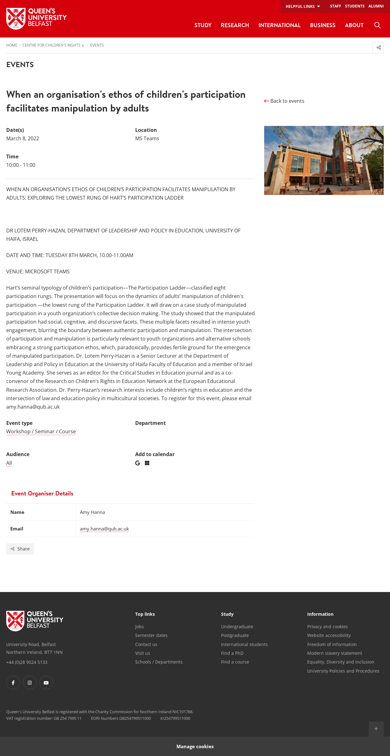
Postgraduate (235, 635)
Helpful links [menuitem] (300, 6)
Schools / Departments (159, 662)
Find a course (235, 662)
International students (244, 644)
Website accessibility (329, 635)
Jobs (139, 626)
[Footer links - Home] (34, 621)
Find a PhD (232, 653)
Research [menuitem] (235, 25)
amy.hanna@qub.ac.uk (104, 528)
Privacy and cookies (327, 626)
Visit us (142, 653)
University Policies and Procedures (343, 671)
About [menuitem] (354, 25)
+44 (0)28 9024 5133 (26, 662)
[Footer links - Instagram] (30, 682)
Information (320, 614)
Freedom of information (332, 644)
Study (227, 614)
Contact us (146, 644)
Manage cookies (195, 746)
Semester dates (151, 635)
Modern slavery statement (334, 653)
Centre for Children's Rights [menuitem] (51, 45)
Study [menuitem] (203, 25)
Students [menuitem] (355, 6)
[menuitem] (377, 25)
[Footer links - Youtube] (46, 682)
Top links (145, 614)
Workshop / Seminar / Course (41, 431)
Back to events (284, 100)
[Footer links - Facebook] (13, 682)
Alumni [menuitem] (376, 6)
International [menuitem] (280, 25)
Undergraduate (237, 626)
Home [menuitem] (11, 45)
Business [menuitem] (323, 25)
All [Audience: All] (9, 463)
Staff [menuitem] (335, 6)
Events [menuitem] (97, 45)
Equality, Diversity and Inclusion (340, 662)
